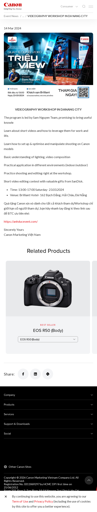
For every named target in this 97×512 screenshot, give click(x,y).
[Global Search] (83, 6)
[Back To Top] (89, 480)
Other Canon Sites (20, 466)
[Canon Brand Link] (13, 6)
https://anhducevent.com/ (21, 221)
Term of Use (20, 501)
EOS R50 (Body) (48, 330)
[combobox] (48, 345)
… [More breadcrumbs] (23, 16)
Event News (11, 16)
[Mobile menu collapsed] (91, 6)
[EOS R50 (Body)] (48, 307)
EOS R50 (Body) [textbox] (29, 344)
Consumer (67, 6)
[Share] (23, 374)
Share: (9, 374)
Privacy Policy (43, 501)
